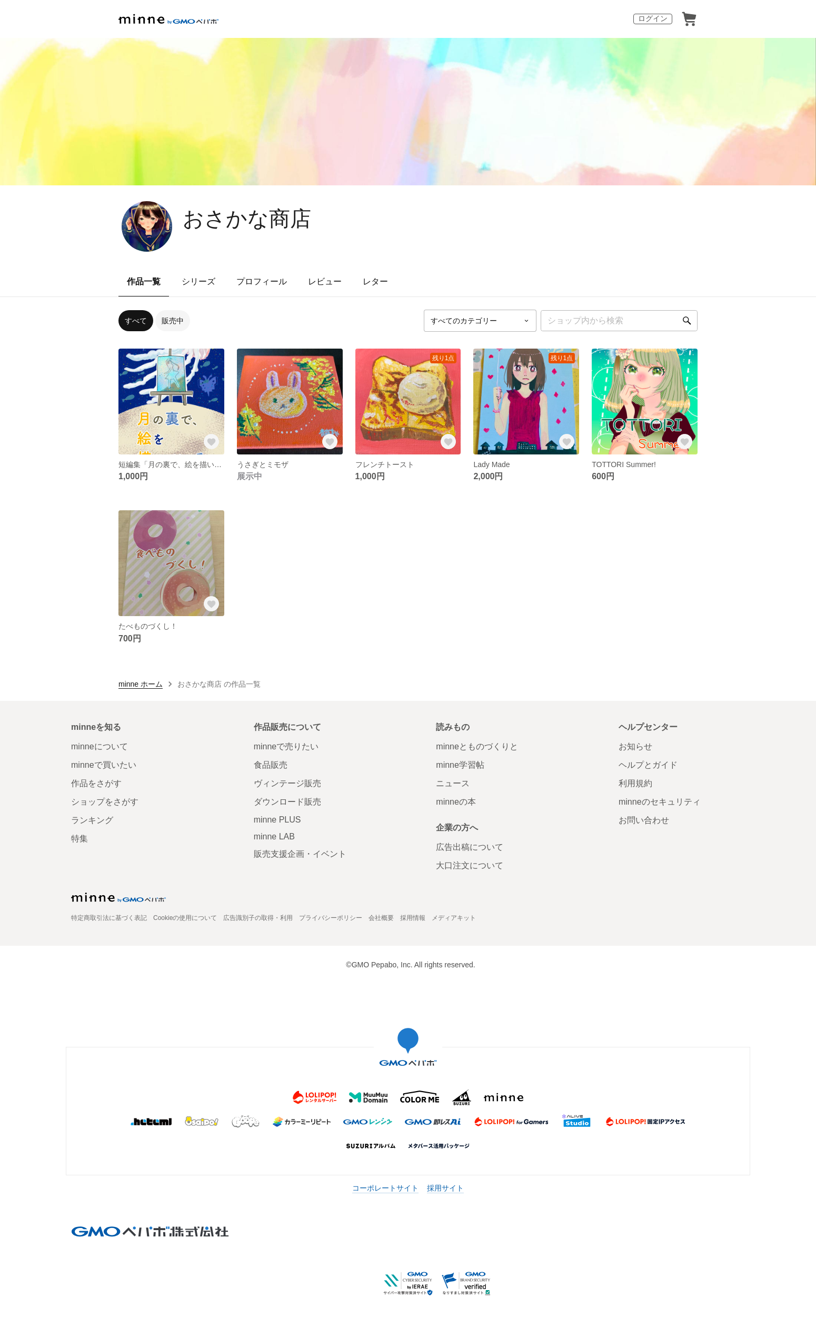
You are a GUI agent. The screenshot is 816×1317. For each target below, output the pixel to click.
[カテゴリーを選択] (480, 321)
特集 (79, 838)
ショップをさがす (104, 801)
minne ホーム (140, 684)
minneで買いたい (103, 764)
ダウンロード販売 (287, 801)
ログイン (653, 18)
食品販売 (270, 764)
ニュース (453, 783)
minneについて (99, 746)
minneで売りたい (286, 746)
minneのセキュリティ (660, 801)
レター (375, 281)
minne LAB (274, 836)
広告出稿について (469, 847)
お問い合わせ (644, 820)
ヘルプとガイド (648, 764)
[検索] (687, 321)
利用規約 (635, 783)
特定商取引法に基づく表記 (109, 918)
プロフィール (261, 281)
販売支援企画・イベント (300, 853)
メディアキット (454, 918)
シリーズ (198, 281)
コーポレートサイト (385, 1188)
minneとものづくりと (477, 746)
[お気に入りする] (211, 441)
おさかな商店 (247, 218)
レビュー (325, 281)
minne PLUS (277, 819)
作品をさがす (96, 783)
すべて (136, 320)
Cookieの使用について (185, 918)
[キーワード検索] (619, 321)
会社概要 (381, 918)
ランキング (92, 820)
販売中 (173, 320)
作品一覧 (144, 281)
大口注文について (469, 865)
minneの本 (456, 801)
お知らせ (635, 746)
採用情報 (412, 918)
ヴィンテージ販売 (287, 783)
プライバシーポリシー (330, 918)
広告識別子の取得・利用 (258, 918)
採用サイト (445, 1188)
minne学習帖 (460, 764)
